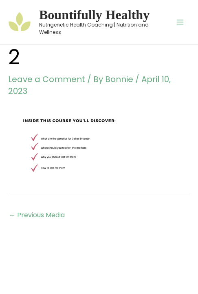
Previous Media (37, 215)
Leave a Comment (46, 79)
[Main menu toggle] (180, 22)
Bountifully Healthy (94, 14)
